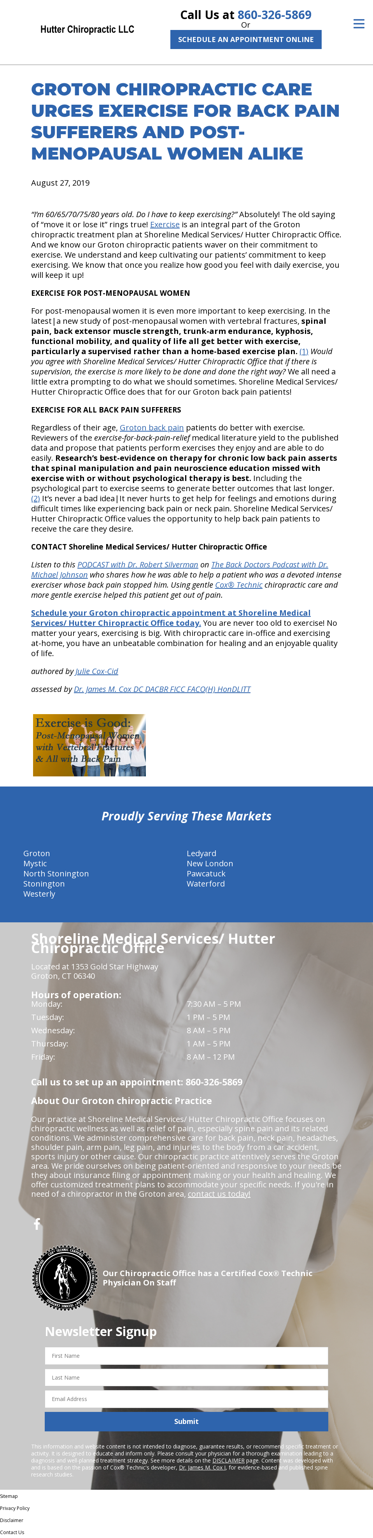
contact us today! (219, 1194)
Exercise (165, 224)
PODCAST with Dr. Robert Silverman (137, 564)
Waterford (206, 883)
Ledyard (201, 853)
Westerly (39, 893)
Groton (36, 853)
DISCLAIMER (228, 1460)
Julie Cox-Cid (96, 671)
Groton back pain (152, 427)
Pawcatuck (206, 873)
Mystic (35, 863)
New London (210, 863)
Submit (186, 1421)
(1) (303, 351)
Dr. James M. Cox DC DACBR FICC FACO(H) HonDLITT (162, 689)
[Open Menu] (359, 24)
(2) (35, 498)
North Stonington (56, 873)
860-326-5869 (275, 15)
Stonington (44, 883)
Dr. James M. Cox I (202, 1467)
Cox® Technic (239, 584)
